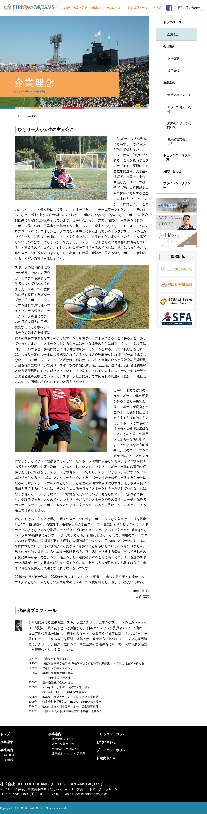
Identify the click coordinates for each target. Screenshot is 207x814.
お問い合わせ (189, 7)
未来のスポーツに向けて (107, 7)
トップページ (172, 22)
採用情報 (173, 70)
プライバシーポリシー (176, 185)
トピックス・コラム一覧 (176, 157)
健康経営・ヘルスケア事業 (145, 7)
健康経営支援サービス (179, 141)
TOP (18, 116)
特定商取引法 (106, 758)
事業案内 (169, 83)
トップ (5, 734)
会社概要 (173, 58)
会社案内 (169, 46)
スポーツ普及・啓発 (74, 7)
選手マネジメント (46, 7)
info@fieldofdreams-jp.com (91, 794)
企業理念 (24, 7)
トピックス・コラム (111, 734)
